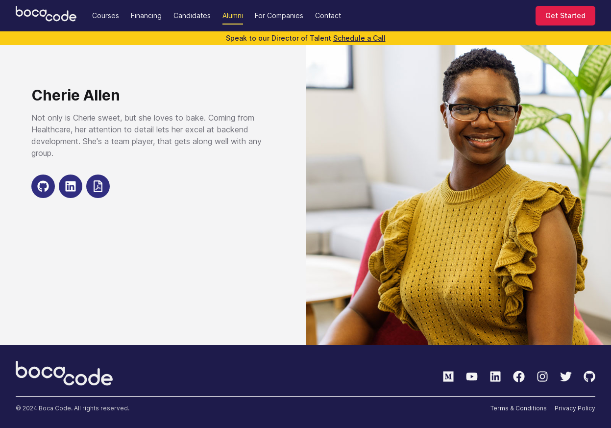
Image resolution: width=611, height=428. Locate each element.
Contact (328, 15)
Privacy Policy (575, 408)
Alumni (232, 15)
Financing (146, 15)
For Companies (279, 15)
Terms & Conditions (518, 408)
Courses (105, 15)
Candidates (192, 15)
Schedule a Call (359, 38)
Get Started (565, 15)
